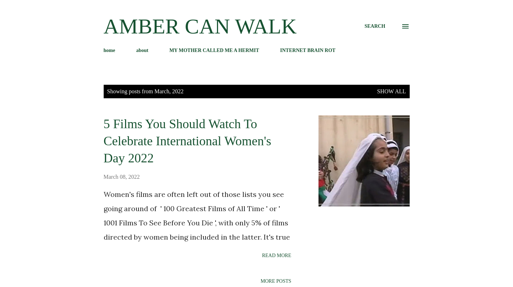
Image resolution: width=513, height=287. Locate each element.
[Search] (374, 26)
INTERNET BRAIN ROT (307, 50)
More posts (276, 281)
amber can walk (200, 26)
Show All (391, 91)
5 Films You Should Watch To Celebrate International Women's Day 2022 (187, 141)
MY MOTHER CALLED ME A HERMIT (214, 50)
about (142, 50)
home (109, 50)
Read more (276, 255)
